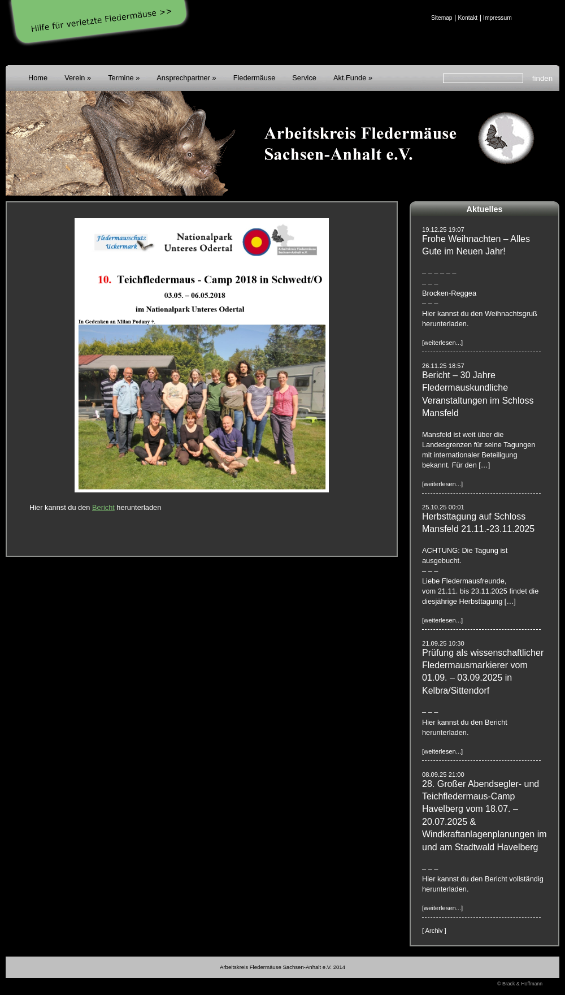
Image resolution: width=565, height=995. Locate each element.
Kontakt (467, 18)
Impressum (497, 18)
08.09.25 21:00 (443, 774)
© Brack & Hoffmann (519, 984)
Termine (121, 77)
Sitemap (442, 18)
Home (37, 77)
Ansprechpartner (183, 77)
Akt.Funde (349, 77)
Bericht (103, 507)
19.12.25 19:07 (443, 229)
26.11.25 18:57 (443, 365)
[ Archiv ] (434, 930)
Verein (74, 77)
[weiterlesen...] (442, 342)
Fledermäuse (254, 77)
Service (304, 77)
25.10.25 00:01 (443, 507)
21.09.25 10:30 (443, 643)
